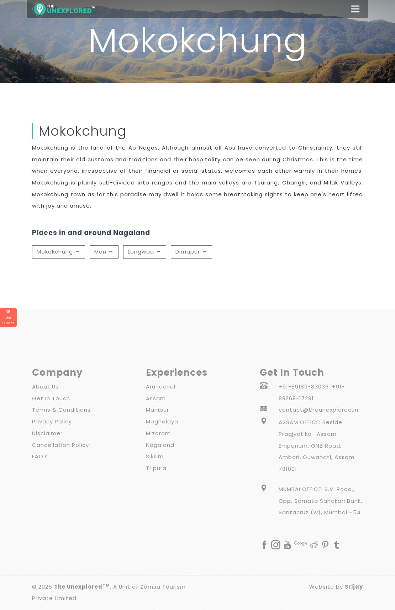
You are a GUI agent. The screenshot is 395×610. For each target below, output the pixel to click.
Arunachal (160, 386)
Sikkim (155, 456)
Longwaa (145, 251)
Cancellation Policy (60, 445)
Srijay (354, 586)
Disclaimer (47, 433)
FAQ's (40, 456)
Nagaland (160, 445)
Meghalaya (162, 421)
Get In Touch (51, 398)
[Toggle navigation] (359, 9)
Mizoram (158, 433)
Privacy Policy (52, 421)
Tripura (156, 468)
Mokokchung (58, 251)
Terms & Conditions (61, 409)
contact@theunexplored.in (318, 409)
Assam (156, 398)
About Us (45, 386)
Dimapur (191, 251)
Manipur (157, 409)
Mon (104, 251)
